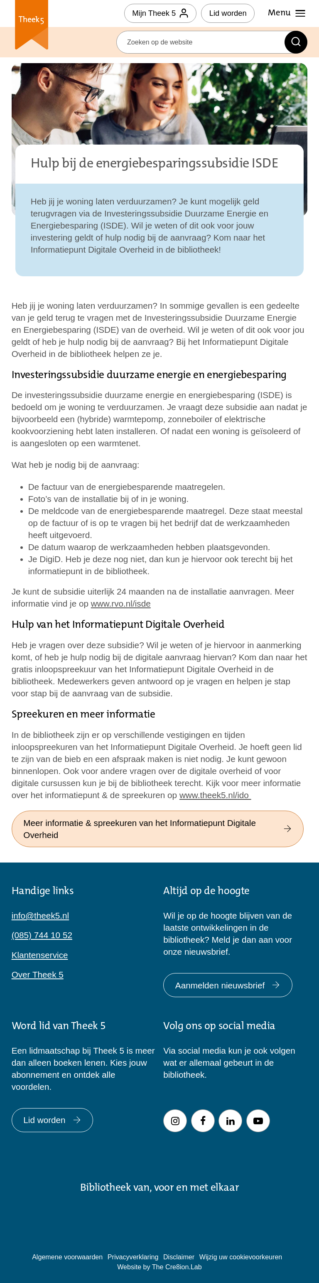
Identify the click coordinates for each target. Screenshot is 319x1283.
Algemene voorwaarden (67, 1257)
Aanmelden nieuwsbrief (227, 985)
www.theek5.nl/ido (215, 795)
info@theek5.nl (40, 915)
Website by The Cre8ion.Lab (159, 1267)
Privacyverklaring (133, 1257)
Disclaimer (178, 1257)
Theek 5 (32, 26)
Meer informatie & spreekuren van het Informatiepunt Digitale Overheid (157, 829)
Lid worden (228, 13)
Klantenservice (40, 955)
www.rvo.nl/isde (121, 603)
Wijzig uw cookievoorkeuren (240, 1257)
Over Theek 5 (38, 974)
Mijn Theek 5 (160, 13)
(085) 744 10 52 (42, 935)
